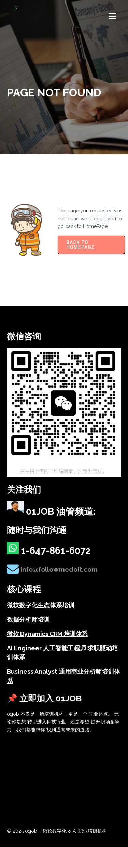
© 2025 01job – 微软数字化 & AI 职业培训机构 (57, 831)
